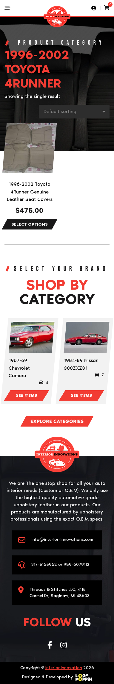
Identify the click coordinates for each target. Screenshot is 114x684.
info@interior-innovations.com (62, 539)
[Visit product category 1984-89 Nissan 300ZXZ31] (86, 337)
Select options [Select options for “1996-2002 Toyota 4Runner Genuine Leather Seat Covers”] (30, 224)
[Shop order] (74, 111)
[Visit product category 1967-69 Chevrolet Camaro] (31, 337)
